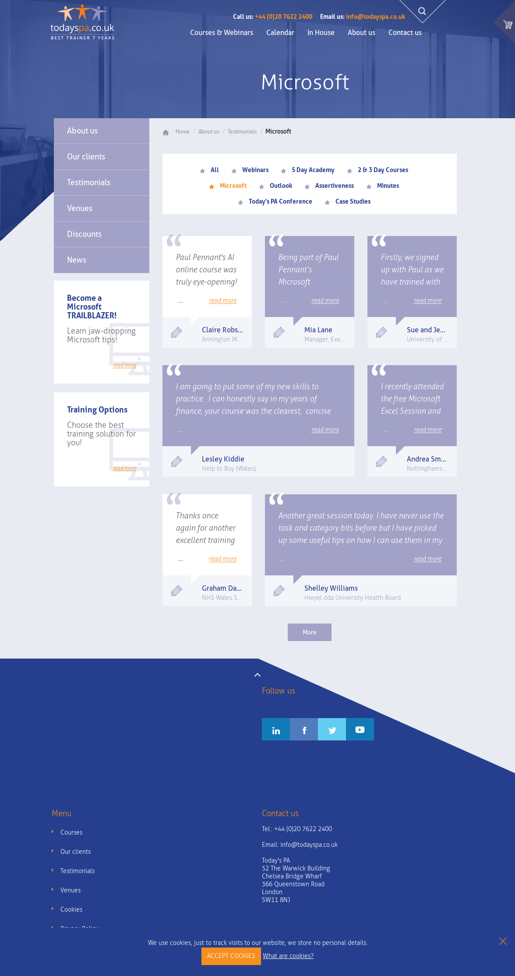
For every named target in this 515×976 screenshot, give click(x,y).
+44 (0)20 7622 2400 (272, 16)
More (310, 632)
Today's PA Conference (275, 201)
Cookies (71, 909)
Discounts (84, 234)
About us (361, 32)
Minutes (382, 185)
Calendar (280, 32)
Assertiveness (329, 185)
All (209, 169)
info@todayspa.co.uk (362, 16)
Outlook (275, 185)
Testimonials (88, 182)
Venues (79, 208)
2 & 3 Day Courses (377, 169)
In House (321, 32)
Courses (71, 832)
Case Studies (347, 201)
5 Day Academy (308, 169)
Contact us (405, 32)
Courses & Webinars (221, 32)
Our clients (86, 156)
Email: (300, 845)
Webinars (249, 169)
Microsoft (228, 185)
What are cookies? (288, 956)
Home (179, 132)
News (76, 259)
